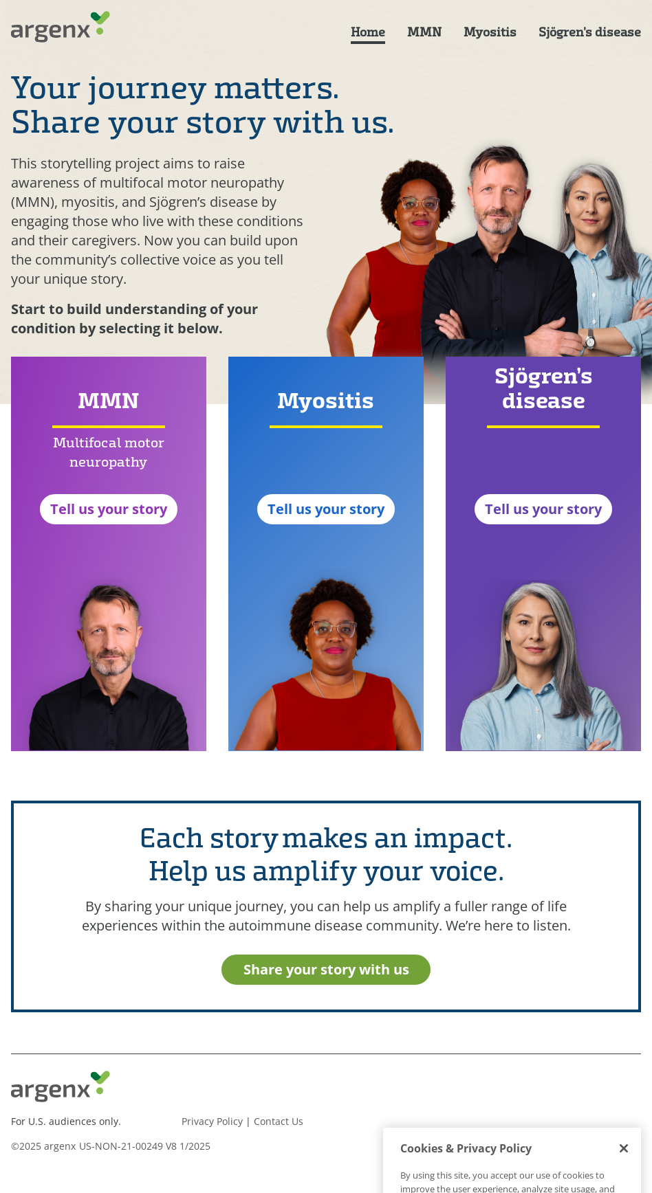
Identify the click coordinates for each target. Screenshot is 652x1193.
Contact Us (278, 1121)
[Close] (624, 1175)
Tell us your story (108, 509)
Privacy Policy (212, 1121)
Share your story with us (326, 969)
